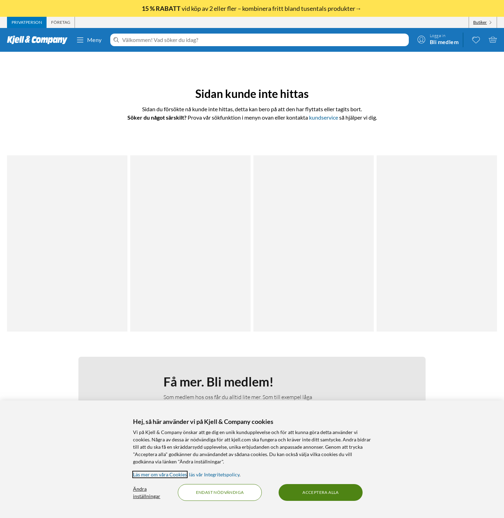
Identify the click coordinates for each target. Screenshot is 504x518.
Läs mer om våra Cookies (160, 474)
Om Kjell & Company (198, 362)
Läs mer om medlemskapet (195, 245)
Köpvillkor (55, 395)
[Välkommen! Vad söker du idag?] (264, 40)
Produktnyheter (313, 387)
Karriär (183, 395)
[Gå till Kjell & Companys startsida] (39, 40)
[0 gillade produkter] (476, 39)
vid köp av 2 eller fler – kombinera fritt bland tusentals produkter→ (252, 8)
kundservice (323, 117)
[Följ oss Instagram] (439, 361)
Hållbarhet (187, 387)
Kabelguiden (309, 362)
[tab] (27, 22)
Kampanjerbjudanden (319, 370)
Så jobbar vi (188, 379)
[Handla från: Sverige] (439, 392)
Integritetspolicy (62, 379)
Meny (89, 40)
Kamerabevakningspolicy (71, 387)
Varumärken (309, 395)
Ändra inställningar (146, 492)
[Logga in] (437, 39)
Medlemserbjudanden (319, 379)
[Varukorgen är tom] (492, 39)
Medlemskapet (191, 370)
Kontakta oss (58, 362)
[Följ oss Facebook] (422, 361)
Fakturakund (58, 370)
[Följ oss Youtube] (456, 361)
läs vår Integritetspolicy (214, 474)
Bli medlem (195, 289)
